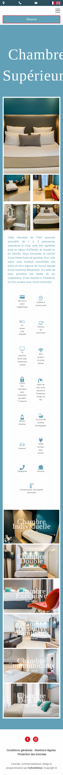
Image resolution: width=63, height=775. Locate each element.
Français (53, 3)
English (58, 3)
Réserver (32, 19)
